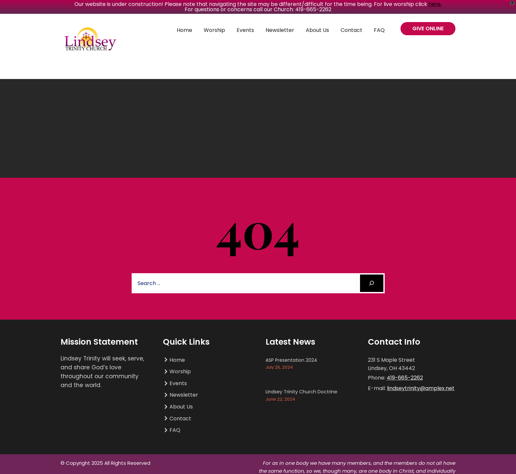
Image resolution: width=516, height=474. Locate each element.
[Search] (371, 283)
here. (435, 4)
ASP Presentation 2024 (291, 360)
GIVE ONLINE (428, 28)
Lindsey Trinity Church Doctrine (301, 391)
